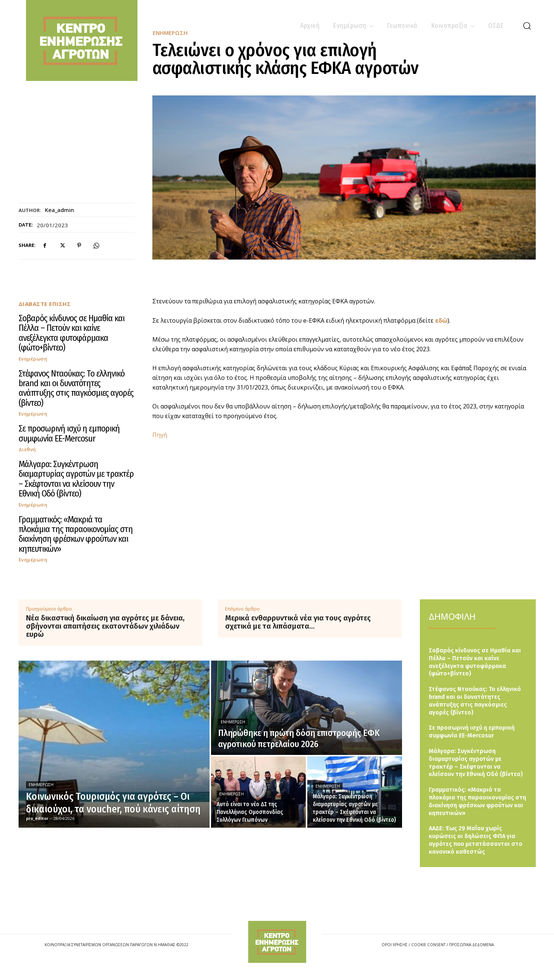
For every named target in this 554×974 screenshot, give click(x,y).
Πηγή (159, 435)
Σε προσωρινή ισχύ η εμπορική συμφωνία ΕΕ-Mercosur (69, 433)
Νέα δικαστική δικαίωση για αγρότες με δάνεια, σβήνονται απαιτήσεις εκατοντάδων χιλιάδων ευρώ (105, 626)
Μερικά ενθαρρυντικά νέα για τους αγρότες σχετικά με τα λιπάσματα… (298, 622)
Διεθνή (27, 449)
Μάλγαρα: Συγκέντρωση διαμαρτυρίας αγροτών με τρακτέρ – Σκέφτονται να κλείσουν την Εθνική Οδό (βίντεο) (76, 479)
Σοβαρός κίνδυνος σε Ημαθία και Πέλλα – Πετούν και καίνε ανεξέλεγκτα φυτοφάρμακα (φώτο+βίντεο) (71, 333)
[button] (527, 26)
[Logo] (277, 942)
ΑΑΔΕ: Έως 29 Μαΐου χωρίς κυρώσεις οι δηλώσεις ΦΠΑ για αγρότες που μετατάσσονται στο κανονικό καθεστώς (475, 840)
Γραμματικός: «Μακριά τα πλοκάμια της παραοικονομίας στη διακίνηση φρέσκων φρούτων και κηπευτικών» (76, 534)
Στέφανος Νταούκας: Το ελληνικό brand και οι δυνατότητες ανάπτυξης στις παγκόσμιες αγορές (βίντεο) (76, 388)
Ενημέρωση (33, 358)
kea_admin (59, 209)
